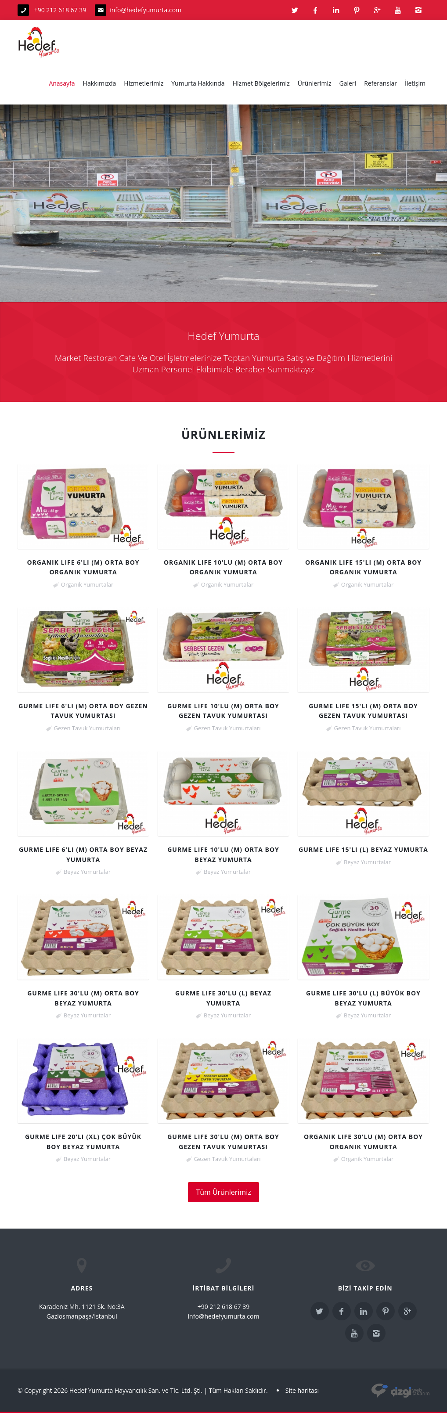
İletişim (415, 83)
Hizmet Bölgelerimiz (261, 83)
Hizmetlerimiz (143, 83)
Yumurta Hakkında (197, 83)
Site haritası (302, 1390)
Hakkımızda (99, 83)
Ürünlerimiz (315, 83)
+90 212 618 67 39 (52, 10)
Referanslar (380, 83)
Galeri (348, 83)
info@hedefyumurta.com (145, 10)
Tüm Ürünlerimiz (223, 1192)
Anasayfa (62, 83)
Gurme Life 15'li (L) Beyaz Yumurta (363, 849)
